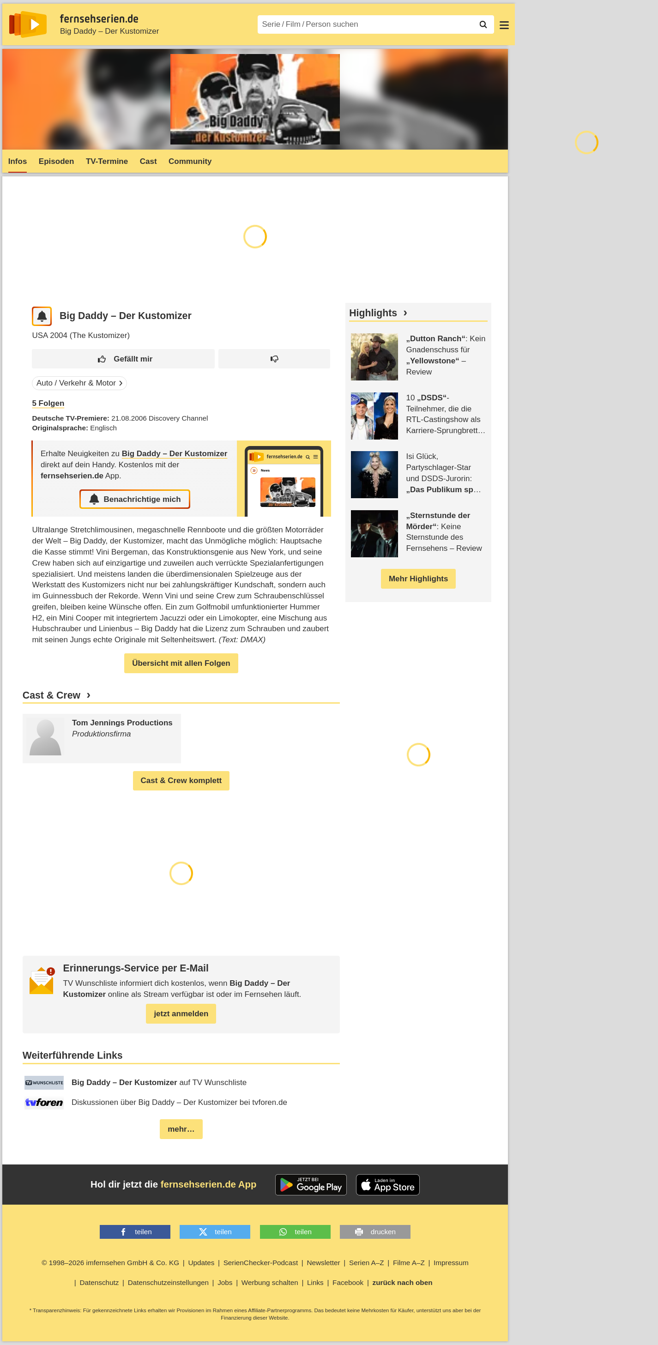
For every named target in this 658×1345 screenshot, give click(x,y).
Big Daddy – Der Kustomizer (109, 31)
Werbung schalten (269, 1282)
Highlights (373, 313)
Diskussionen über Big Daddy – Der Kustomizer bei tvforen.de (155, 1103)
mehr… (181, 1129)
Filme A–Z (409, 1263)
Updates (201, 1263)
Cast (148, 161)
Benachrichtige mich (135, 499)
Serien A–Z (366, 1263)
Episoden (56, 161)
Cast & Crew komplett (181, 780)
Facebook (347, 1282)
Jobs (224, 1282)
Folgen (48, 403)
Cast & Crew (51, 695)
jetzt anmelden (181, 1013)
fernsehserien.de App (209, 1184)
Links (315, 1282)
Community (190, 161)
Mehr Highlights (418, 578)
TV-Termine (107, 161)
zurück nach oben (403, 1282)
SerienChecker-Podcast (260, 1263)
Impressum (451, 1263)
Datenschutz (99, 1282)
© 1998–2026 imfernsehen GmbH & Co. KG (110, 1263)
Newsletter (323, 1263)
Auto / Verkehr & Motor (76, 383)
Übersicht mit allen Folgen (181, 663)
